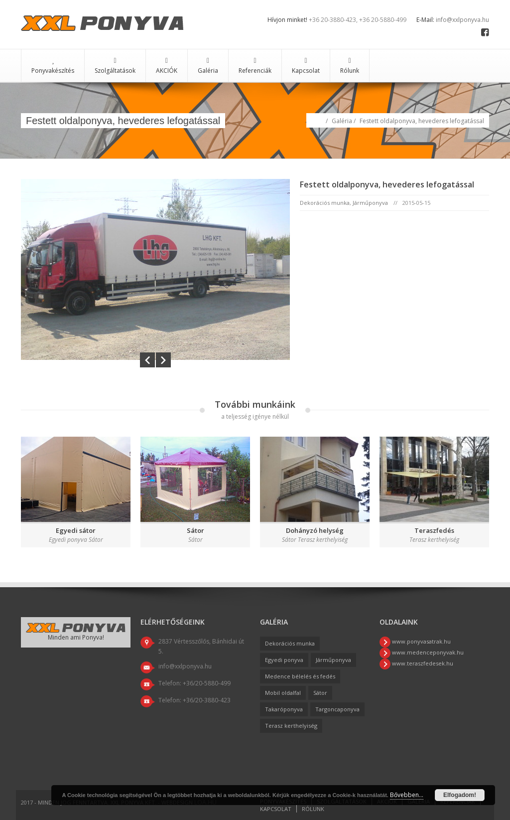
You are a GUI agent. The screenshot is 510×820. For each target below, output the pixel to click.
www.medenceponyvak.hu (427, 652)
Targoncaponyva (337, 709)
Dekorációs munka (325, 202)
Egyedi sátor (76, 530)
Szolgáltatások (115, 66)
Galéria (208, 66)
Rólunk (349, 66)
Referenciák (255, 66)
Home (318, 120)
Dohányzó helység (315, 530)
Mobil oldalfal (283, 692)
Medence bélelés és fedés (300, 676)
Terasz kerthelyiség (291, 725)
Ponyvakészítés (52, 66)
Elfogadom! (459, 795)
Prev (147, 359)
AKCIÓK (166, 66)
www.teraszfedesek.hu (421, 663)
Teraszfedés (434, 530)
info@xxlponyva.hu (462, 19)
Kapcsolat (306, 66)
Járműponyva (370, 202)
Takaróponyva (284, 709)
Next (163, 359)
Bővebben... (406, 795)
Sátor (195, 530)
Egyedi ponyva (284, 659)
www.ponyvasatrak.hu (420, 641)
